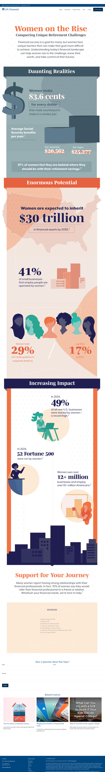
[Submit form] (5, 679)
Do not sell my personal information (77, 766)
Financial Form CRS (51, 752)
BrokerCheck (73, 755)
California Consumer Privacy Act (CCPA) (86, 765)
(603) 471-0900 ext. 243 (10, 755)
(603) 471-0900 (26, 1)
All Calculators (31, 769)
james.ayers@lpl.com (6, 761)
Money (29, 762)
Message (4, 667)
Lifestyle (30, 764)
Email (54, 658)
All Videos (30, 767)
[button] (61, 5)
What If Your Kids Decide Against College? (85, 717)
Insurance (30, 759)
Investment (30, 756)
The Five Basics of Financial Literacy (16, 717)
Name (3, 658)
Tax (29, 761)
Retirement (30, 755)
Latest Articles (31, 765)
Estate (29, 758)
